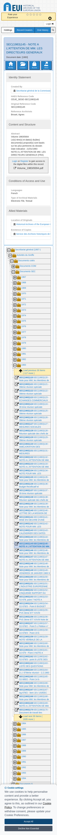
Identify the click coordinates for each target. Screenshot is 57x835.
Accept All (28, 821)
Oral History (42, 30)
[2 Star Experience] (31, 15)
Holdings (8, 30)
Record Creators (25, 30)
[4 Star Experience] (37, 15)
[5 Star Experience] (40, 15)
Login (50, 24)
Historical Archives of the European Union (33, 224)
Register (24, 161)
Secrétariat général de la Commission (31, 90)
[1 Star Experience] (27, 15)
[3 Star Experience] (34, 15)
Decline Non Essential (28, 828)
